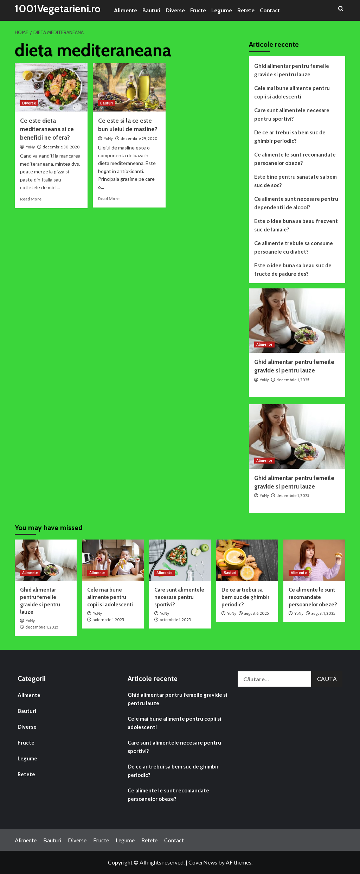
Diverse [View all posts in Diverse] (29, 103)
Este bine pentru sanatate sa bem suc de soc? (295, 180)
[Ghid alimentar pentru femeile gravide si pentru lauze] (297, 320)
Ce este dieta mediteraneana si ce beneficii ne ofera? (47, 129)
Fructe (198, 10)
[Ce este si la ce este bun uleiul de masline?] (129, 87)
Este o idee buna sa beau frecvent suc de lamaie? (296, 225)
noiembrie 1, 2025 (108, 619)
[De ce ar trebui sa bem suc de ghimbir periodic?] (247, 560)
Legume (221, 10)
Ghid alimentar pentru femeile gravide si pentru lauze (291, 70)
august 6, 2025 (256, 613)
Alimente (125, 10)
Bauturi (151, 10)
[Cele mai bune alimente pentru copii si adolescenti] (113, 560)
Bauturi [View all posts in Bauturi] (106, 103)
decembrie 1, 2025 (292, 379)
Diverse (175, 10)
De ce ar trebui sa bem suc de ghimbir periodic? (290, 136)
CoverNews (202, 862)
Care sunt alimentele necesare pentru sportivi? (291, 114)
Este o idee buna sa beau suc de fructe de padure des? (293, 269)
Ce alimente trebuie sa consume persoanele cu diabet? (293, 247)
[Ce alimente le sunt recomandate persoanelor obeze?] (314, 560)
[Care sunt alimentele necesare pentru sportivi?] (180, 560)
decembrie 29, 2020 (139, 138)
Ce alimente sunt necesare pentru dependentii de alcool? (296, 203)
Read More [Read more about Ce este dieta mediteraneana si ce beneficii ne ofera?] (30, 199)
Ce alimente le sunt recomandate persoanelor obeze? (295, 158)
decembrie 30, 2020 (61, 147)
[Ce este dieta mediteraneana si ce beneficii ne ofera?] (51, 87)
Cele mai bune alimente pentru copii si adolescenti (292, 92)
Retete (246, 10)
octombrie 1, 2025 (175, 619)
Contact (270, 10)
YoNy (30, 147)
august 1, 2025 (323, 613)
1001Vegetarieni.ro (59, 8)
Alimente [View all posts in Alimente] (264, 344)
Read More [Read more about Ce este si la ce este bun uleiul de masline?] (109, 198)
